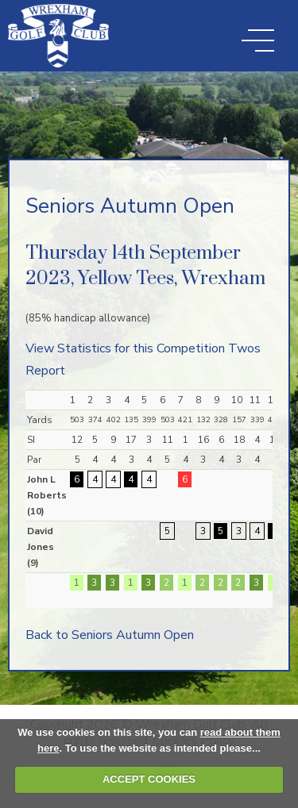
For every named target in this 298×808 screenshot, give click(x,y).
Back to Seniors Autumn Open (109, 635)
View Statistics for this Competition (125, 348)
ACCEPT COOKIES (149, 779)
